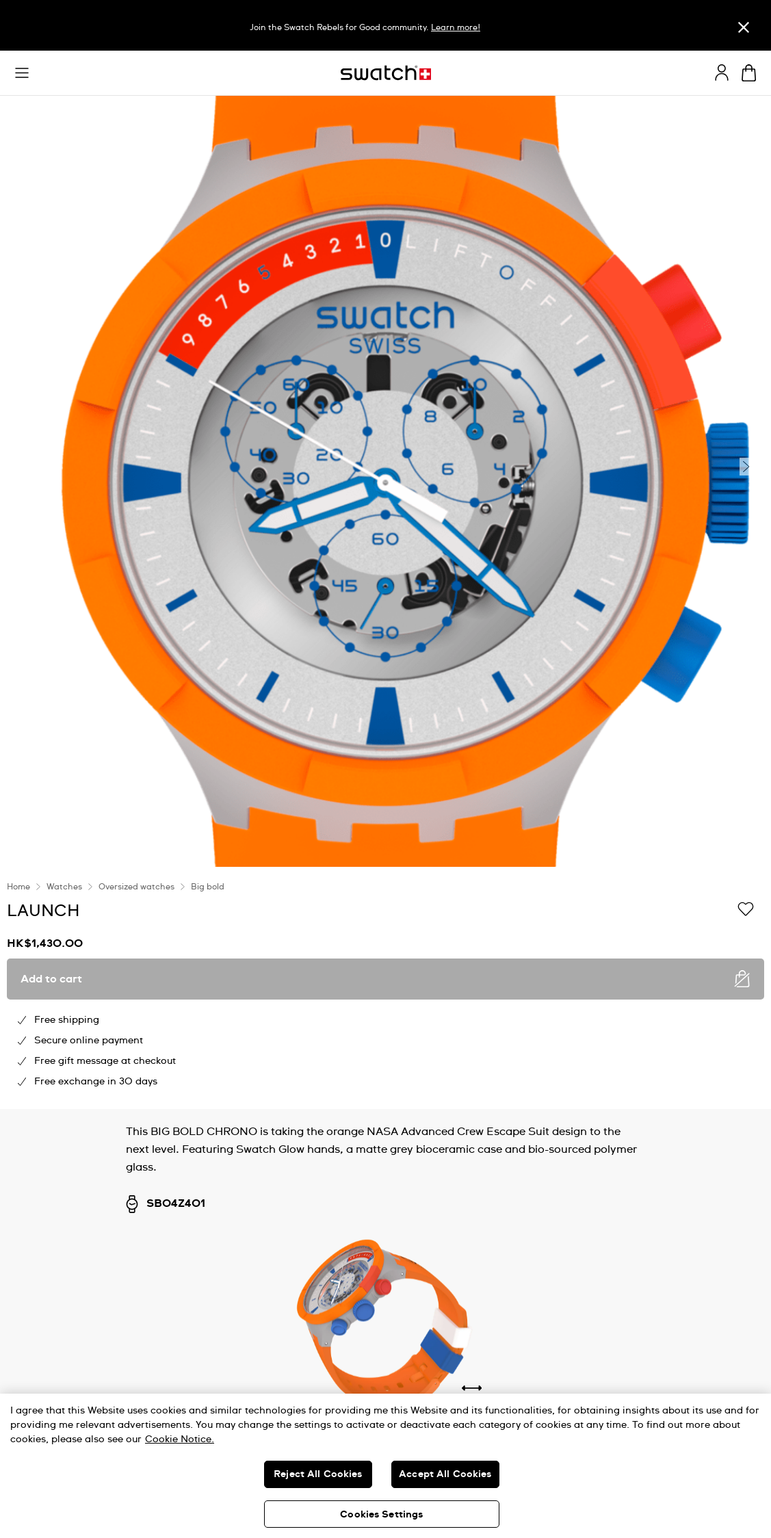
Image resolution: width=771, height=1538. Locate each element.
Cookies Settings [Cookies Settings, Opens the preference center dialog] (381, 1515)
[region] (385, 988)
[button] (22, 73)
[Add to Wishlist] (745, 910)
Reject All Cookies (318, 1474)
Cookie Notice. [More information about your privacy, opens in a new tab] (179, 1439)
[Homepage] (386, 73)
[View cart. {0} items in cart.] (748, 72)
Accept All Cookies (445, 1474)
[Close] (743, 27)
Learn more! (455, 28)
